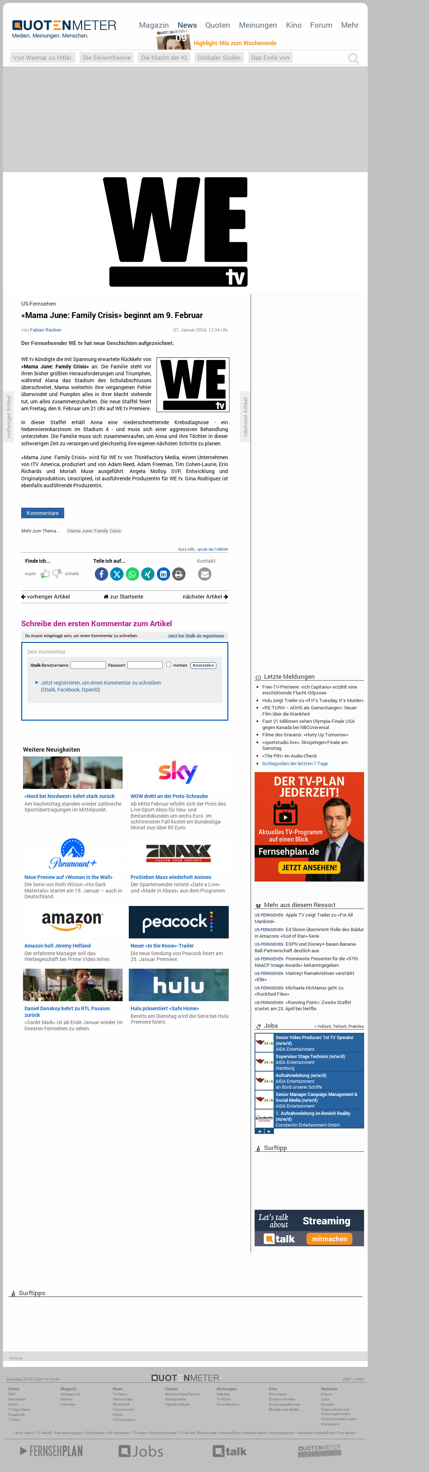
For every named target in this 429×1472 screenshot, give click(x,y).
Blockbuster (206, 1432)
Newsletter (17, 1399)
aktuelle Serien (255, 1432)
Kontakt (327, 1404)
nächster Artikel (205, 596)
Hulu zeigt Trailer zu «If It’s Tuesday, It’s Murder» (313, 700)
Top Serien (346, 1432)
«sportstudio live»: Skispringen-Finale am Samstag (305, 745)
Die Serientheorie (107, 57)
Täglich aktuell (177, 1404)
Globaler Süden (219, 57)
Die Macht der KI (164, 57)
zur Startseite (123, 596)
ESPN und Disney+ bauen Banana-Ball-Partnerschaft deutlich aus (306, 947)
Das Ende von (270, 57)
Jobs (325, 1399)
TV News (140, 1432)
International (123, 1409)
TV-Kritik (224, 1399)
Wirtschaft (121, 1404)
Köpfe (117, 1414)
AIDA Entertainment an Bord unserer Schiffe (304, 1043)
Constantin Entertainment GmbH (302, 1118)
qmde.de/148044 (212, 549)
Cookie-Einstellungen (338, 1419)
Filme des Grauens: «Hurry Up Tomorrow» (305, 734)
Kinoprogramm (282, 1432)
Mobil (13, 1404)
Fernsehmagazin (69, 1432)
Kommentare (43, 512)
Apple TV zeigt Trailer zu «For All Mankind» (304, 917)
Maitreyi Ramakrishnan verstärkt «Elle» (305, 976)
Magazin (154, 25)
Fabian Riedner (45, 330)
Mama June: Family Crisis (94, 531)
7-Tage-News (19, 1409)
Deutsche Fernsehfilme (316, 1432)
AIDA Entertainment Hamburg (300, 1062)
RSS (11, 1394)
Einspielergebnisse (284, 1404)
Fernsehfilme (229, 1432)
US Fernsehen (119, 1432)
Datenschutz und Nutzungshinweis (335, 1411)
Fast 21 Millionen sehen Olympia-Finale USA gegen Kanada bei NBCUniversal (308, 724)
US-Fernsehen (124, 1419)
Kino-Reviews (228, 1404)
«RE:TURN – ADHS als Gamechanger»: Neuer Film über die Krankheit (309, 710)
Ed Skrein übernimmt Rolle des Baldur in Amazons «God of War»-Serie (309, 932)
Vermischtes (123, 1399)
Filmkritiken (95, 1432)
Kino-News (278, 1394)
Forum (321, 25)
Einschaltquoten (163, 1432)
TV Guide (186, 1432)
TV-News (120, 1394)
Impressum (330, 1424)
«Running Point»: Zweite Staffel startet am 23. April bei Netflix (303, 1005)
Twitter (14, 1419)
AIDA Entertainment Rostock (306, 1100)
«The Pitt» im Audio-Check (289, 755)
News (187, 25)
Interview (68, 1404)
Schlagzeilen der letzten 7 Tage (295, 763)
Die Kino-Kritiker (282, 1399)
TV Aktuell (44, 1432)
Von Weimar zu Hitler (42, 57)
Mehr (350, 25)
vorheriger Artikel (45, 596)
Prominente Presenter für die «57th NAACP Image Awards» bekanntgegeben (306, 962)
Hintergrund (70, 1394)
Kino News (24, 1432)
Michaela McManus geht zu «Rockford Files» (299, 991)
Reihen (66, 1399)
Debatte (223, 1394)
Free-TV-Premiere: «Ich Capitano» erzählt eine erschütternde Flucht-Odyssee (309, 689)
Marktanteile (175, 1399)
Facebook (16, 1414)
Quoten (217, 25)
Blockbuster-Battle (284, 1409)
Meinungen (258, 25)
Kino (294, 25)
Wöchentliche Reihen (182, 1394)
